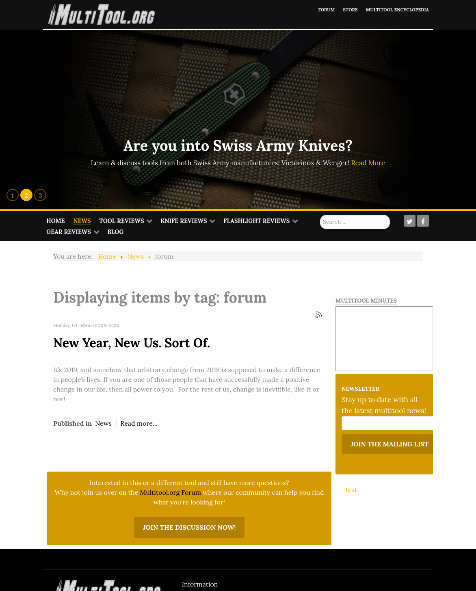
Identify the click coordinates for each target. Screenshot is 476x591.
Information (200, 584)
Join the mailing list (389, 444)
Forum (312, 9)
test (351, 489)
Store (338, 9)
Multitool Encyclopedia (392, 9)
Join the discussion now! (189, 527)
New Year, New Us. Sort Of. (131, 343)
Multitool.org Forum (170, 492)
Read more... (139, 423)
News (103, 423)
